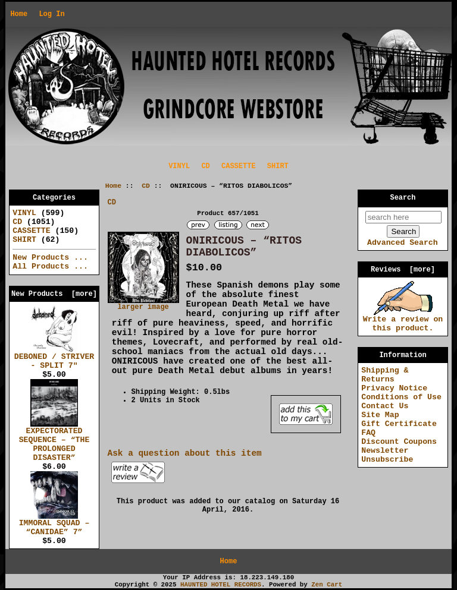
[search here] (403, 217)
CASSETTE (238, 166)
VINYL (179, 166)
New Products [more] (54, 294)
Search (403, 198)
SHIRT (278, 166)
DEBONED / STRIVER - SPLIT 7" (54, 358)
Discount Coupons (399, 441)
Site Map (380, 415)
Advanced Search (402, 242)
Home (18, 14)
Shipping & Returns (384, 375)
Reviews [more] (403, 270)
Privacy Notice (394, 388)
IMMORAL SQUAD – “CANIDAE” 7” (54, 524)
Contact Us (384, 406)
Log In (51, 14)
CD (146, 186)
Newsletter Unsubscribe (387, 455)
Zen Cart (326, 584)
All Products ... (50, 266)
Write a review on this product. (403, 320)
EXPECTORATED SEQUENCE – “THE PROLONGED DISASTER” (54, 441)
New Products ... (50, 257)
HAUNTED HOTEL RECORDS (220, 584)
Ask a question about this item (185, 453)
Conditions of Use (401, 397)
